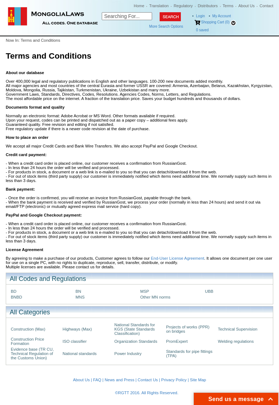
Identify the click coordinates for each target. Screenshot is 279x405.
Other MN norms (155, 297)
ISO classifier (75, 341)
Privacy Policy (174, 380)
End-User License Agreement (177, 258)
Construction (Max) (28, 329)
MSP (144, 291)
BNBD (16, 297)
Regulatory (183, 6)
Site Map (198, 380)
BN (78, 291)
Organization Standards (135, 341)
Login (200, 16)
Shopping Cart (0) (215, 22)
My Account (221, 16)
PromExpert (177, 341)
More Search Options (166, 26)
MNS (80, 297)
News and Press (119, 380)
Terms (228, 6)
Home (139, 6)
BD (14, 291)
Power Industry (128, 353)
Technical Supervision (237, 329)
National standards (80, 353)
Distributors (208, 6)
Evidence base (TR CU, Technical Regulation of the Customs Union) (32, 353)
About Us (246, 6)
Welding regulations (236, 341)
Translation (159, 6)
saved (202, 30)
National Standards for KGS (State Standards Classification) (134, 329)
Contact (266, 6)
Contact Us (148, 380)
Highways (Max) (77, 329)
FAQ (97, 380)
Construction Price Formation (27, 341)
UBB (209, 291)
